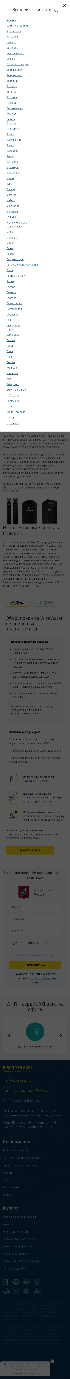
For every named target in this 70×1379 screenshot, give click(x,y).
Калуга (10, 145)
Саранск (11, 292)
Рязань (10, 281)
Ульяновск (12, 373)
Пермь (10, 253)
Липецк (11, 189)
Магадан (11, 195)
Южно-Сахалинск (16, 412)
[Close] (64, 5)
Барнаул (11, 42)
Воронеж (12, 97)
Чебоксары (13, 395)
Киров (10, 156)
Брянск (11, 58)
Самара (11, 287)
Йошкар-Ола (14, 128)
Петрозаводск (15, 259)
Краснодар (13, 167)
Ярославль (13, 423)
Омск (10, 231)
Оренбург (12, 237)
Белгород (12, 47)
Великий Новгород (18, 64)
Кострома (12, 161)
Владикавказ (14, 75)
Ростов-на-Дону (16, 275)
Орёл (10, 242)
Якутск (11, 417)
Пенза (10, 248)
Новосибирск (14, 226)
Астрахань (12, 36)
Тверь (10, 345)
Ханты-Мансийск (16, 390)
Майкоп (11, 200)
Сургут (10, 329)
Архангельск (14, 31)
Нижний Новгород (17, 222)
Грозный (11, 102)
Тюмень (11, 362)
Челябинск (13, 401)
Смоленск (12, 314)
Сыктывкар (13, 334)
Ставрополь (13, 325)
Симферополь (15, 309)
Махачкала (13, 206)
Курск (10, 183)
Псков (10, 270)
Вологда (11, 91)
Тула (9, 356)
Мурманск (12, 211)
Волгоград (13, 86)
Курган (10, 178)
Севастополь (14, 303)
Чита (9, 406)
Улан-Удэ (12, 368)
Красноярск (13, 172)
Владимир (12, 80)
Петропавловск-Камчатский (23, 264)
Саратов (11, 298)
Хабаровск (13, 384)
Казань (10, 134)
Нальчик (11, 217)
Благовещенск (15, 53)
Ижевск (11, 119)
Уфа (9, 379)
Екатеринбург (15, 108)
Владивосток (14, 69)
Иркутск (11, 123)
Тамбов (11, 340)
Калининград (14, 139)
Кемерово (12, 150)
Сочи (9, 320)
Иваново (11, 114)
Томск (10, 351)
